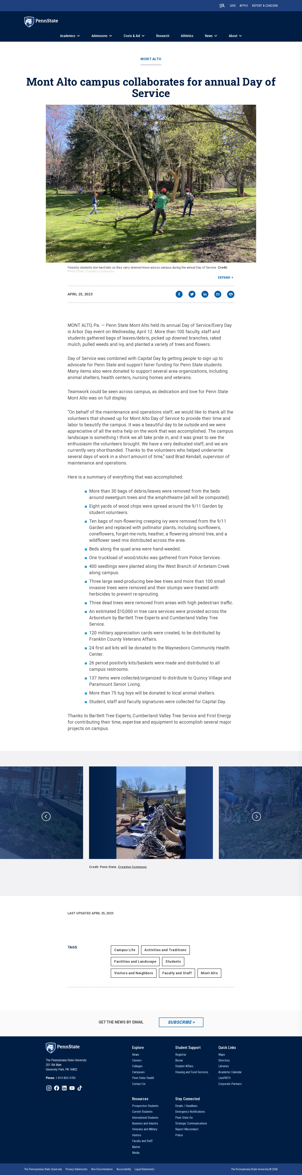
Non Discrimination (102, 1169)
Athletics (187, 36)
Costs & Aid (132, 36)
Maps (221, 1054)
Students (173, 961)
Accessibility (124, 1169)
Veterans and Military (144, 1129)
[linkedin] (204, 295)
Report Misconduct (186, 1129)
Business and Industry (145, 1123)
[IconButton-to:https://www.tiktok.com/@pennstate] (80, 1088)
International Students (145, 1117)
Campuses (138, 1072)
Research (162, 36)
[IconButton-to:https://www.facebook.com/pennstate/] (57, 1088)
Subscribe (179, 1022)
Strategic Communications (191, 1123)
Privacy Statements (76, 1169)
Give (233, 6)
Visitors (136, 1135)
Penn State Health (143, 1078)
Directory (224, 1060)
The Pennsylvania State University (43, 1169)
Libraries (223, 1066)
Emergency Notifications (190, 1111)
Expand (224, 277)
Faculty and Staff (177, 973)
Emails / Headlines (186, 1106)
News (209, 36)
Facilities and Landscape (135, 961)
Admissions (99, 36)
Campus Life (124, 950)
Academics (67, 36)
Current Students (142, 1111)
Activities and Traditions (165, 950)
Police (179, 1135)
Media (135, 1153)
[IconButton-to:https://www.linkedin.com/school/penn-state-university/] (64, 1088)
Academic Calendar (230, 1072)
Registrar (180, 1054)
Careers (137, 1060)
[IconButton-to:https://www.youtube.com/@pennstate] (72, 1088)
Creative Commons (100, 271)
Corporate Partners (230, 1084)
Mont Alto (151, 59)
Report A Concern (265, 6)
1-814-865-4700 (66, 1078)
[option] (151, 819)
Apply (244, 6)
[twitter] (192, 295)
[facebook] (179, 295)
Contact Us (138, 1084)
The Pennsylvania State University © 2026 (254, 1169)
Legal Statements (144, 1169)
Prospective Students (145, 1106)
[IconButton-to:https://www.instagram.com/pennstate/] (49, 1088)
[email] (217, 295)
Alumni (136, 1147)
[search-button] (222, 6)
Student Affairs (184, 1066)
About (233, 36)
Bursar (179, 1060)
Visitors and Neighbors (133, 973)
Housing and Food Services (191, 1072)
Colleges (137, 1066)
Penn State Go (184, 1117)
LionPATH (224, 1078)
